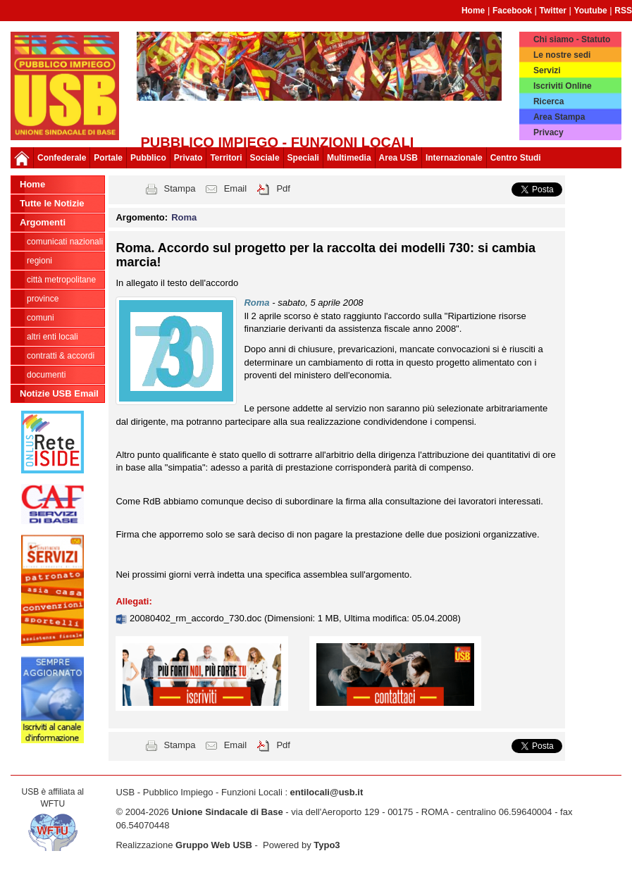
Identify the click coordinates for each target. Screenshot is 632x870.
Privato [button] (188, 158)
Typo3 (327, 845)
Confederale (61, 158)
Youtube (590, 10)
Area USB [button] (398, 158)
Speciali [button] (303, 158)
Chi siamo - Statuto (571, 39)
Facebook (512, 10)
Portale (108, 158)
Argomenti (43, 222)
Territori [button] (226, 158)
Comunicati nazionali (65, 242)
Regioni (39, 261)
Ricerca (548, 101)
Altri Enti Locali (52, 337)
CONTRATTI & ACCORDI (60, 356)
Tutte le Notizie (52, 203)
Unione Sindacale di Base (227, 812)
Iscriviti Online (562, 86)
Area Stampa (559, 117)
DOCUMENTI (46, 375)
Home (473, 10)
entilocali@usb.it (327, 792)
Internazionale (454, 158)
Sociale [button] (265, 158)
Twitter (553, 10)
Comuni (40, 318)
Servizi (547, 70)
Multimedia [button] (349, 158)
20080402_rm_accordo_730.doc (197, 618)
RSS (623, 10)
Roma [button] (184, 217)
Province (42, 299)
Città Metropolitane (61, 280)
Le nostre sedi (561, 55)
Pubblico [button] (148, 158)
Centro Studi (515, 158)
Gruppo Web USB (213, 845)
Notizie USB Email (59, 393)
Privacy (548, 132)
